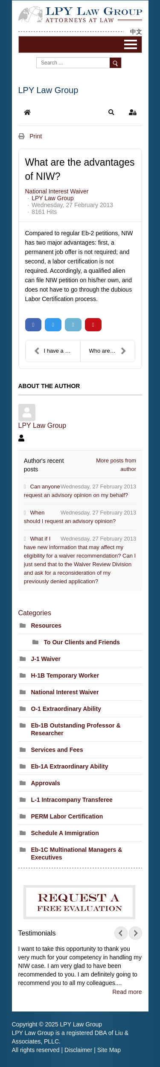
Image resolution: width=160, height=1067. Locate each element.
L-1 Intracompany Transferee (72, 799)
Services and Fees (57, 749)
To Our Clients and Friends (82, 642)
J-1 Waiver (46, 658)
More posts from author (116, 464)
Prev (122, 933)
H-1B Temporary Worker (65, 675)
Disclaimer (78, 1050)
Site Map (109, 1050)
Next (133, 933)
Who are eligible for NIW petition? (112, 351)
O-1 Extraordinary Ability (66, 708)
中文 (136, 31)
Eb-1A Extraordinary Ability (69, 766)
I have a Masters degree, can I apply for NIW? (57, 351)
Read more (127, 991)
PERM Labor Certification (67, 816)
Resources (46, 625)
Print (35, 136)
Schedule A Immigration (65, 833)
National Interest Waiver (57, 191)
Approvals (45, 783)
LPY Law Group (53, 198)
